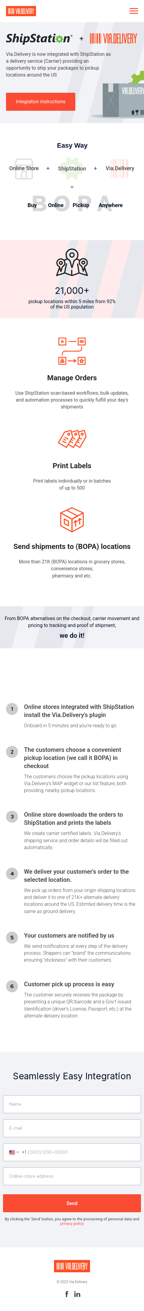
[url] (72, 1176)
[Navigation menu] (134, 11)
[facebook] (66, 1296)
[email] (72, 1128)
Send (72, 1203)
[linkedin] (77, 1296)
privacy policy (72, 1223)
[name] (72, 1104)
